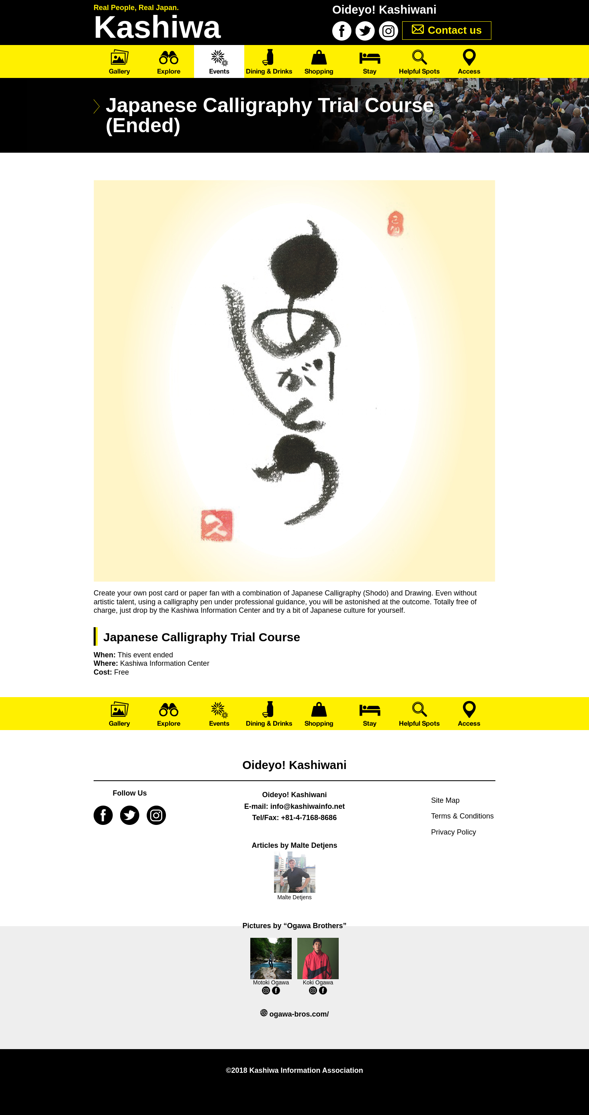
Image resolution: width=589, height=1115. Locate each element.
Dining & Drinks (269, 61)
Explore (169, 61)
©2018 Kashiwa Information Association (294, 1070)
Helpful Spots (420, 61)
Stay (370, 61)
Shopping (319, 61)
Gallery (119, 61)
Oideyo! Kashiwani (294, 765)
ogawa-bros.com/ (299, 1014)
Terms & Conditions (462, 816)
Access (470, 61)
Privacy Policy (453, 832)
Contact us (455, 30)
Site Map (445, 800)
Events (219, 61)
